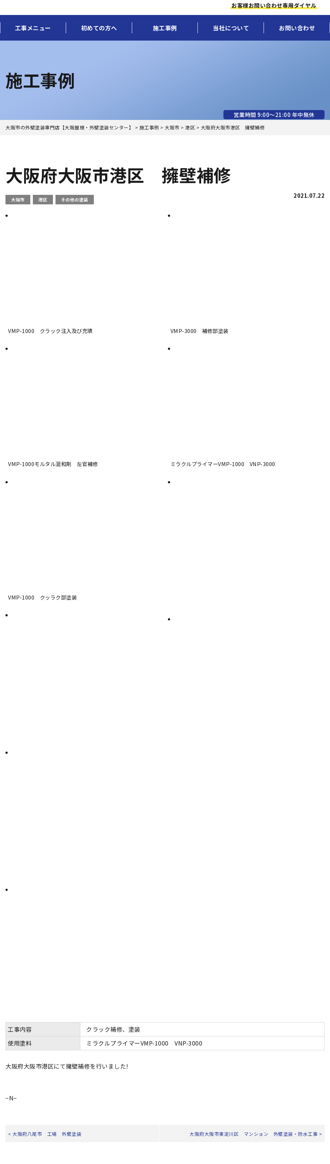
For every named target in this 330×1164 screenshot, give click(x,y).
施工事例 (165, 27)
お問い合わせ (297, 27)
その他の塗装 (74, 199)
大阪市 (18, 199)
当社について (231, 27)
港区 (42, 199)
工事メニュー (33, 27)
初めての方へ (99, 27)
